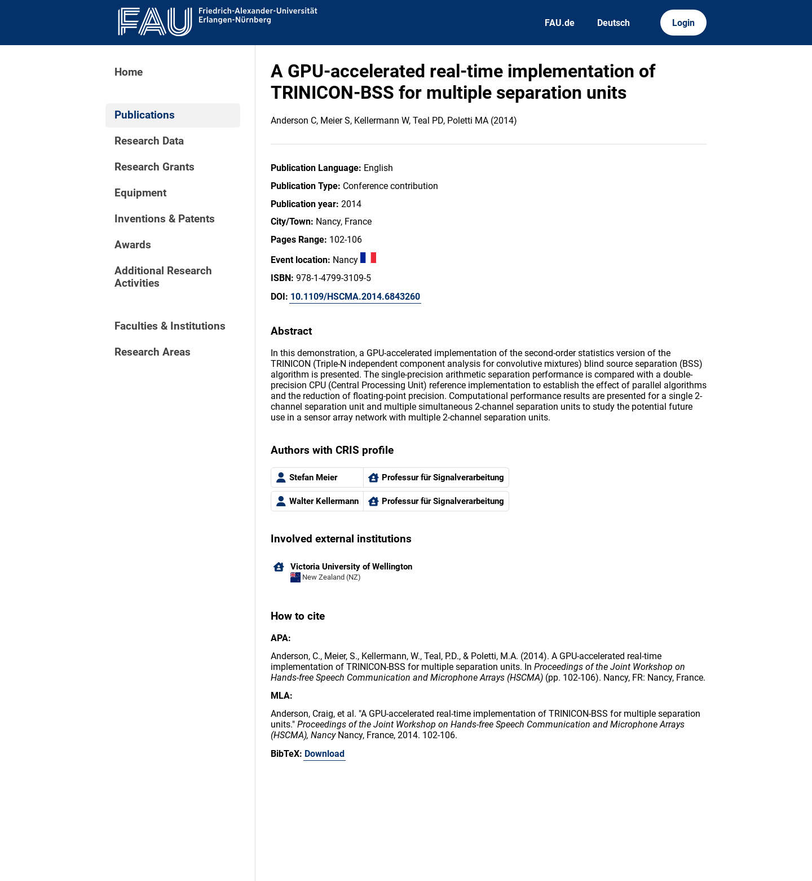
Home (128, 72)
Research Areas (152, 352)
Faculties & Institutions (170, 326)
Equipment (140, 193)
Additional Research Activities (163, 277)
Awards (132, 245)
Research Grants (154, 167)
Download (324, 753)
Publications (144, 115)
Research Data (149, 141)
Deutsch (613, 22)
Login (683, 22)
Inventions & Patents (164, 219)
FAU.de (560, 22)
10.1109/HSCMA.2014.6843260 (355, 296)
